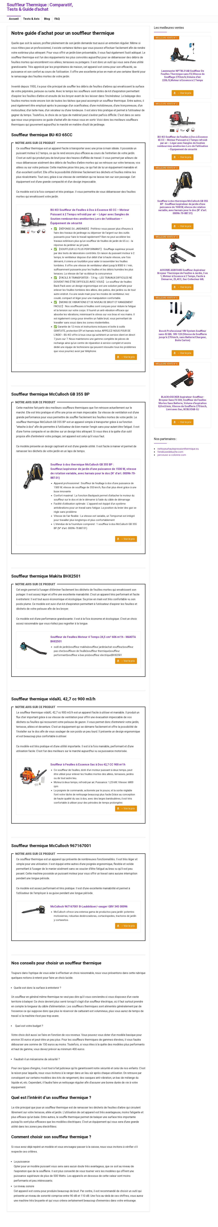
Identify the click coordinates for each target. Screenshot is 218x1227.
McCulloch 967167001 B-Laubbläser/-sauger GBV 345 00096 (92, 916)
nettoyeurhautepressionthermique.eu (178, 448)
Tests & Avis (31, 18)
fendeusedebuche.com (170, 451)
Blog (47, 18)
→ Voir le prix (128, 360)
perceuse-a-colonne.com (172, 454)
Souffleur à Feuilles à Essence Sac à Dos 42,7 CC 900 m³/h (90, 772)
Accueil (14, 18)
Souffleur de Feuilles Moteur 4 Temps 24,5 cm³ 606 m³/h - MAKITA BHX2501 (90, 646)
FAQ (57, 18)
